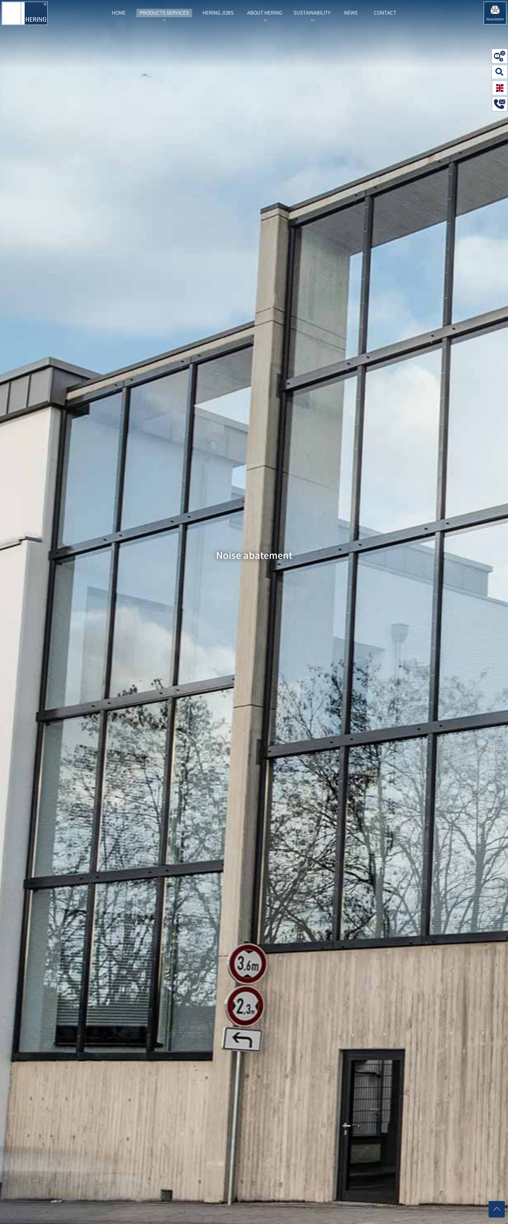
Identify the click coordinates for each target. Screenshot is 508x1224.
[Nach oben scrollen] (497, 1209)
